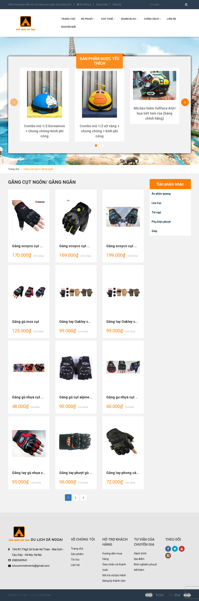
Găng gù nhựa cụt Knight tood (36, 397)
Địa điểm (139, 558)
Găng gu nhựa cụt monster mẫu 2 (132, 397)
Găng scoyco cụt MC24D (126, 246)
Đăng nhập (102, 4)
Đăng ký (117, 4)
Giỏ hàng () (84, 4)
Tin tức (75, 559)
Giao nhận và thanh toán (114, 567)
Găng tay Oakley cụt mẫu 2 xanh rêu (134, 321)
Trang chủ (77, 548)
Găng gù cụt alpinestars (78, 397)
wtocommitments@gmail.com (31, 565)
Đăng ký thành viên (114, 580)
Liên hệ (171, 19)
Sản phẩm (77, 554)
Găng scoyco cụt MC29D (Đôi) (83, 246)
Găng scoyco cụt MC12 (30, 246)
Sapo (48, 595)
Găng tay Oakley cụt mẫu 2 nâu (84, 321)
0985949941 (20, 560)
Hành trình (140, 553)
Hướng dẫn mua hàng (112, 556)
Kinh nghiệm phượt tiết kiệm (145, 567)
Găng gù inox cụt (25, 321)
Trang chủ (68, 19)
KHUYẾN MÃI (68, 27)
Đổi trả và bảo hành (114, 575)
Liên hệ (75, 565)
